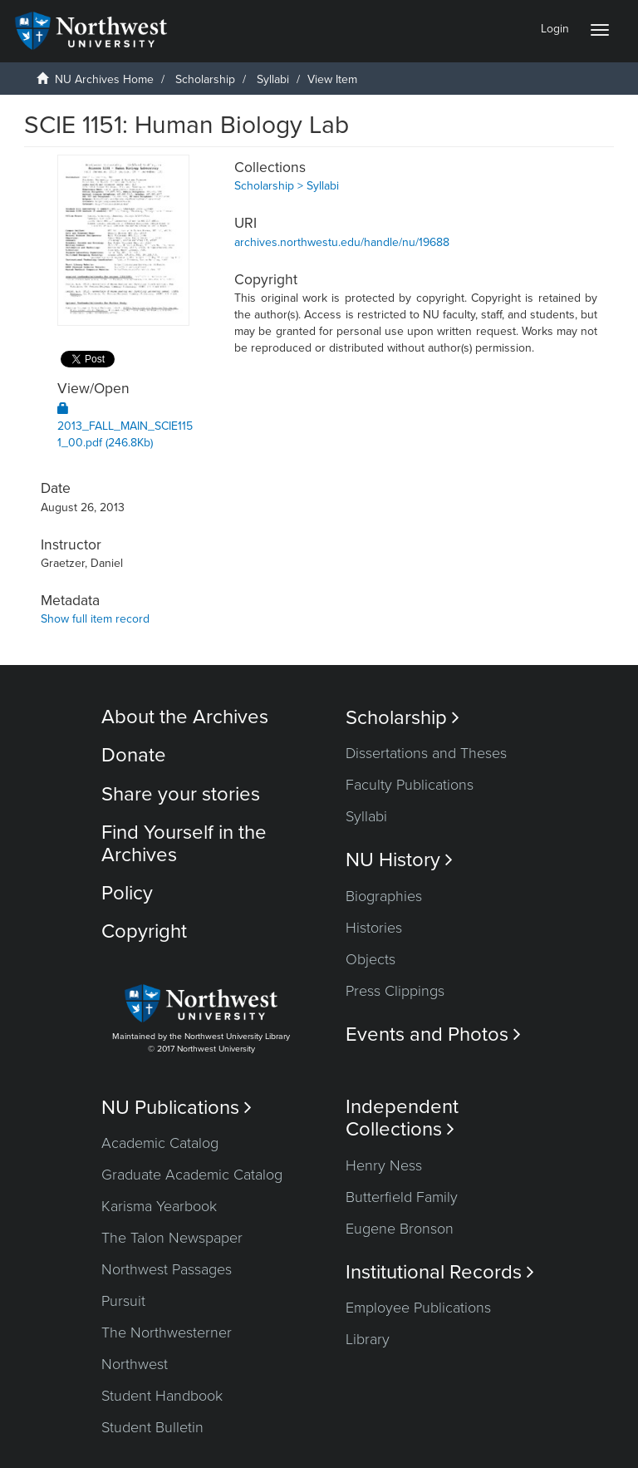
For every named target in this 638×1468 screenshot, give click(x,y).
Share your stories (180, 794)
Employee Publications (418, 1307)
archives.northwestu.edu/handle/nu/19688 (341, 242)
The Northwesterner (166, 1332)
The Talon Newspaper (172, 1238)
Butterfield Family (402, 1197)
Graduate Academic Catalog (191, 1174)
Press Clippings (395, 991)
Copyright (144, 931)
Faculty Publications (410, 785)
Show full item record (95, 619)
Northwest (134, 1364)
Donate (133, 755)
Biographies (384, 896)
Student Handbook (162, 1396)
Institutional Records (440, 1272)
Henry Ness (384, 1165)
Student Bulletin (152, 1427)
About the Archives (184, 717)
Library (368, 1339)
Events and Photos (433, 1034)
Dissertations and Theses (426, 753)
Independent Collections (402, 1118)
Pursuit (123, 1301)
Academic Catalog (159, 1143)
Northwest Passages (166, 1269)
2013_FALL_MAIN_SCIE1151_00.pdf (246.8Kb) (125, 426)
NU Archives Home (104, 79)
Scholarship (205, 79)
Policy (127, 893)
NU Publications (176, 1108)
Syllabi (273, 79)
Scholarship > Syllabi (286, 186)
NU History (399, 860)
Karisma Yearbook (159, 1206)
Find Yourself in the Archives (184, 843)
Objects (370, 959)
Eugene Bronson (400, 1228)
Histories (374, 928)
